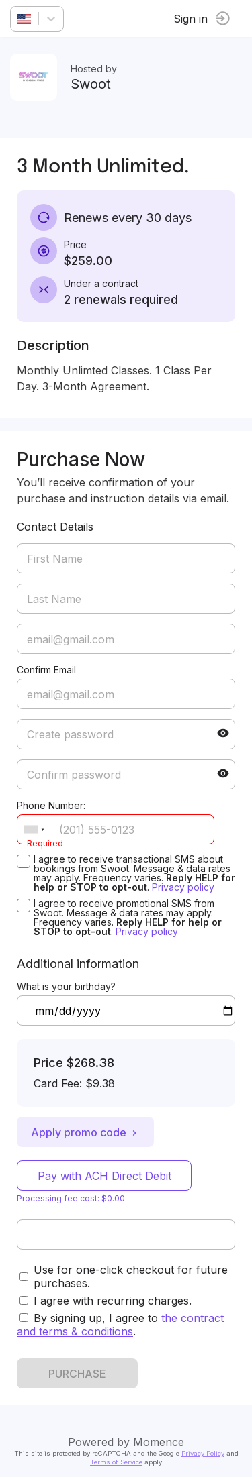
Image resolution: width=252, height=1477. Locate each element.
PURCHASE (77, 1373)
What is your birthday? (66, 986)
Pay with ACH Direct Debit (104, 1176)
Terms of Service (116, 1462)
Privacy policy (183, 887)
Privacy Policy (202, 1453)
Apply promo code (85, 1132)
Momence (158, 1442)
